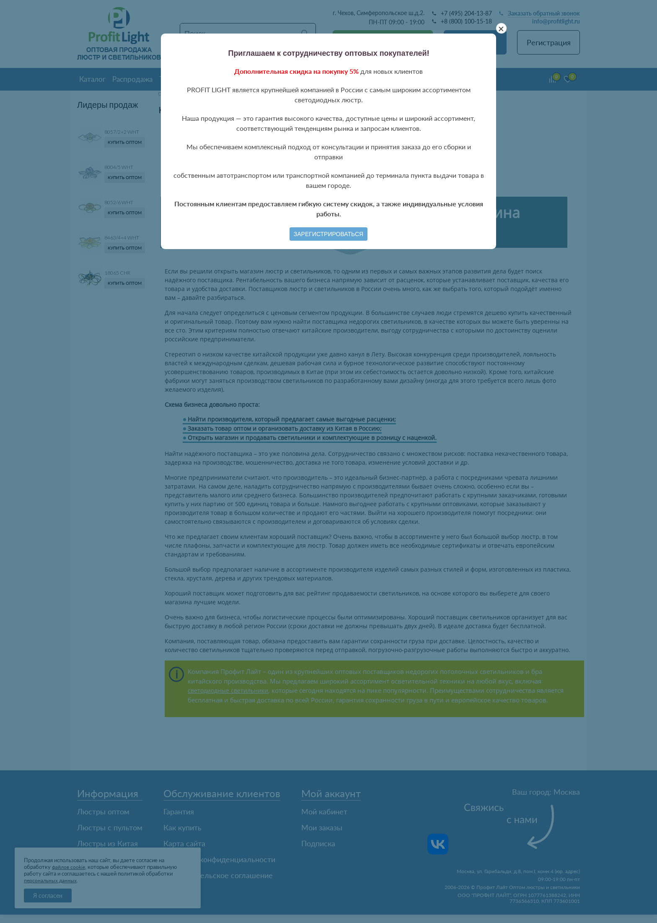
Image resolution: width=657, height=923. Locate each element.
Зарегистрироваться (328, 234)
